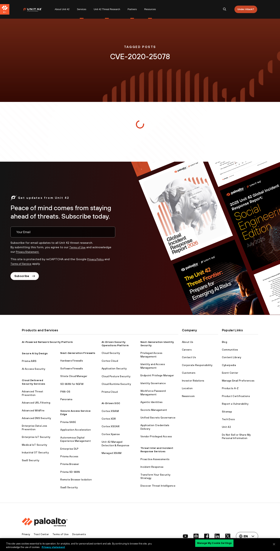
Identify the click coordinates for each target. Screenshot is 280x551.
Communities (230, 349)
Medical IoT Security (34, 444)
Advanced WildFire (33, 410)
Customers (189, 372)
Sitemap (227, 411)
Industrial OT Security (35, 452)
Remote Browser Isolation (76, 479)
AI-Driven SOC (111, 403)
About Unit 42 (62, 9)
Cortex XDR (109, 418)
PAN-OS (65, 391)
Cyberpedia (229, 365)
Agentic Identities (151, 402)
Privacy (26, 534)
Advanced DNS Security (36, 418)
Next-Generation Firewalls (77, 353)
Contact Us (189, 357)
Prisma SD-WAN (70, 472)
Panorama (66, 399)
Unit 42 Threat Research (107, 9)
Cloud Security (111, 353)
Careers (187, 349)
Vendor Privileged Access (156, 436)
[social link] (182, 536)
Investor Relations (193, 380)
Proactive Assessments (155, 459)
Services (81, 9)
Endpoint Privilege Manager (157, 375)
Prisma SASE (68, 422)
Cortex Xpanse (111, 434)
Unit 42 (226, 427)
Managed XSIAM (111, 453)
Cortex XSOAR (111, 426)
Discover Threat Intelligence (157, 485)
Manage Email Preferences (238, 380)
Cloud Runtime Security (116, 384)
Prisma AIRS (29, 361)
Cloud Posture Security (116, 376)
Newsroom (188, 396)
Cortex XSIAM (110, 411)
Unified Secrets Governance (157, 417)
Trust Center (43, 534)
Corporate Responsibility (197, 365)
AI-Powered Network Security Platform (47, 342)
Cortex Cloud (110, 360)
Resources (150, 9)
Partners (132, 9)
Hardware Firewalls (71, 360)
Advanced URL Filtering (36, 402)
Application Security (114, 368)
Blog (224, 342)
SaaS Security (30, 460)
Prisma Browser (69, 464)
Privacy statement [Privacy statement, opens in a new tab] (53, 547)
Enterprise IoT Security (36, 437)
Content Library (231, 357)
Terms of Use (78, 247)
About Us (187, 342)
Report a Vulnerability (235, 403)
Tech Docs (228, 419)
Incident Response (151, 467)
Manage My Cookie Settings (214, 544)
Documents (81, 534)
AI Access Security (33, 369)
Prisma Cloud (110, 391)
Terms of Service (22, 263)
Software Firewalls (71, 368)
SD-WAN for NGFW (71, 384)
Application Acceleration (75, 429)
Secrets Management (153, 410)
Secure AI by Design (35, 353)
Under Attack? (246, 9)
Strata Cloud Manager (73, 376)
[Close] (274, 544)
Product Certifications (236, 396)
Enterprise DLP (69, 448)
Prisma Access (69, 456)
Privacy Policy (96, 259)
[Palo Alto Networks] (35, 9)
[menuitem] (37, 9)
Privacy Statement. (29, 251)
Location (187, 388)
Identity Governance (153, 383)
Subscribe (26, 276)
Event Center (230, 372)
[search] (224, 9)
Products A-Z (230, 388)
